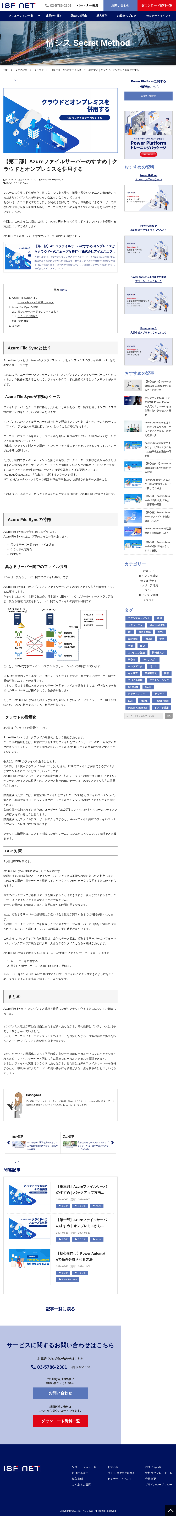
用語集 (144, 700)
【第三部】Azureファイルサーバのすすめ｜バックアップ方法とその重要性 (81, 1190)
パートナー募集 (87, 5)
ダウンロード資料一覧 (156, 5)
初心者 (9, 183)
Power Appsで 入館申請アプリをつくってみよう (148, 330)
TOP (5, 70)
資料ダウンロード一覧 (159, 1472)
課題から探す (54, 15)
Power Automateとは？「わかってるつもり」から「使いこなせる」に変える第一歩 (158, 429)
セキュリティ (148, 580)
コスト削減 (145, 632)
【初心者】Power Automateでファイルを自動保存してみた (157, 516)
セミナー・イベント (158, 15)
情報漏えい (158, 652)
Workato (133, 638)
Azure (25, 183)
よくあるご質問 (81, 1484)
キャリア (133, 673)
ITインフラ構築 (148, 575)
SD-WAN (133, 687)
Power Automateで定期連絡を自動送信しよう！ (158, 530)
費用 (159, 618)
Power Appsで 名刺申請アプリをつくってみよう (148, 227)
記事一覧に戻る (60, 1309)
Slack (148, 687)
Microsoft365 (157, 625)
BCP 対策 (23, 321)
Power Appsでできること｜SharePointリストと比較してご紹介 (158, 484)
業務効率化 (151, 673)
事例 (130, 645)
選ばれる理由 (78, 15)
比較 (166, 673)
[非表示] (64, 290)
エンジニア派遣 (136, 652)
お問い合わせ (120, 5)
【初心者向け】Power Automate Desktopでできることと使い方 (158, 385)
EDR (130, 700)
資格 (161, 638)
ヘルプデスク (135, 666)
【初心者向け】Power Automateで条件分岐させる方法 (80, 1256)
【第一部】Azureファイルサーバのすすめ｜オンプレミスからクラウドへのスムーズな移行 (81, 1223)
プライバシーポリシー (159, 1484)
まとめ (16, 325)
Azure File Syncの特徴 (25, 307)
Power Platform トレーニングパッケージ (148, 177)
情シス (153, 666)
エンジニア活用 (148, 585)
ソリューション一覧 (20, 15)
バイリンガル (149, 659)
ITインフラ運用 (148, 595)
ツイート (19, 79)
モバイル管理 (135, 680)
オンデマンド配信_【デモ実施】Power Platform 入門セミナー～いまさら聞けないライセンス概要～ (158, 406)
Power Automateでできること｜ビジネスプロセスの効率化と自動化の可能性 (158, 449)
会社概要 (150, 1478)
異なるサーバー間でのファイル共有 (38, 311)
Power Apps (162, 700)
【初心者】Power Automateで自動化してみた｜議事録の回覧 (157, 500)
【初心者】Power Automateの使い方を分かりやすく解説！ (157, 546)
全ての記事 (21, 70)
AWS (160, 632)
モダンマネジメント (139, 618)
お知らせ (148, 571)
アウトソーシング (159, 680)
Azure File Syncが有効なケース (36, 302)
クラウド (39, 70)
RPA (142, 645)
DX (129, 632)
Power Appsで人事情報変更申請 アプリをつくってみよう (148, 279)
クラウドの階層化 (28, 316)
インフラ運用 (161, 707)
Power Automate (68, 1279)
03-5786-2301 (61, 5)
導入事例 (101, 15)
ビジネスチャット (137, 694)
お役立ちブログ (126, 15)
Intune (148, 638)
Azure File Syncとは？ (25, 297)
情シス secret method (121, 1472)
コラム (148, 590)
